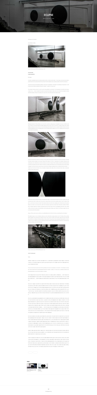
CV (48, 389)
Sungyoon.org (10, 4)
